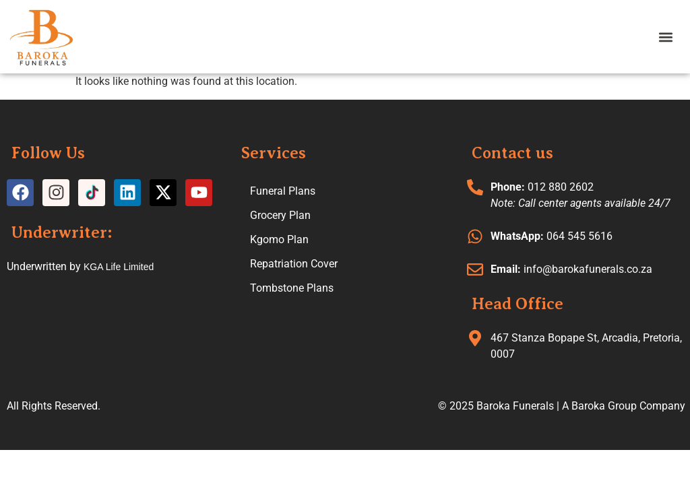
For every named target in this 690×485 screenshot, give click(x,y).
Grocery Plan (280, 215)
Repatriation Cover (294, 263)
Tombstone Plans (292, 288)
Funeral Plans (282, 191)
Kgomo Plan (279, 239)
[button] (665, 37)
